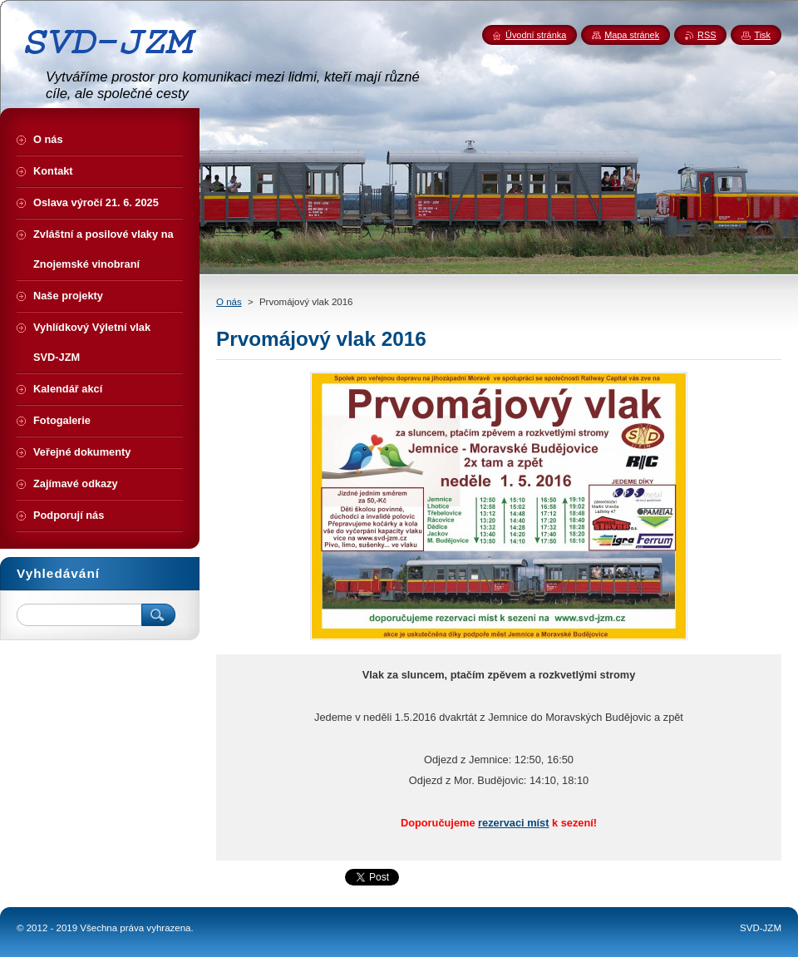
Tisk (762, 35)
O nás (229, 302)
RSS (706, 35)
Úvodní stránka (535, 35)
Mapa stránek (631, 35)
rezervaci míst (513, 822)
